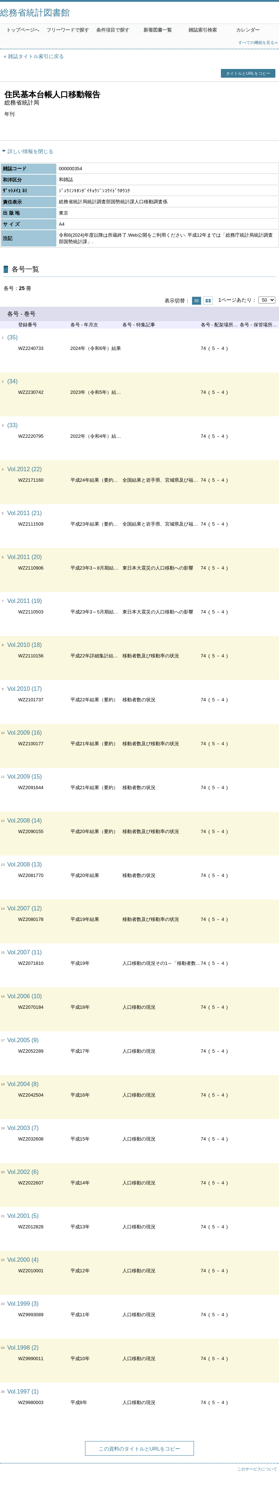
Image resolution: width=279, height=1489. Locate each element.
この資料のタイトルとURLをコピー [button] (140, 1449)
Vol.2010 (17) (24, 689)
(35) (12, 337)
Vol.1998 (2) (23, 1348)
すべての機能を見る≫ (258, 42)
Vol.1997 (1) (23, 1391)
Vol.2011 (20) (24, 557)
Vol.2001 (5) (23, 1216)
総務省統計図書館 (35, 12)
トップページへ (22, 30)
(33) (12, 425)
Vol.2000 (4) (23, 1260)
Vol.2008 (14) (24, 820)
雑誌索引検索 (203, 30)
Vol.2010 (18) (24, 645)
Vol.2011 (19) (24, 601)
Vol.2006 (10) (24, 996)
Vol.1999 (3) (23, 1304)
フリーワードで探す (67, 30)
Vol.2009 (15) (24, 777)
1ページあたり (235, 300)
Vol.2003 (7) (23, 1128)
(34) (12, 381)
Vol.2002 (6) (23, 1172)
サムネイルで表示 (208, 301)
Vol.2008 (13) (24, 864)
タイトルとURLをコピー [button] (248, 73)
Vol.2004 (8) (23, 1084)
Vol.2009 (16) (24, 733)
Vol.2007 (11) (24, 952)
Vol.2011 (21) (24, 513)
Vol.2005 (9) (23, 1040)
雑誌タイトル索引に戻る (36, 56)
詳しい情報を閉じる (30, 151)
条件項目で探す (112, 30)
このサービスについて (257, 1469)
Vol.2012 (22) (24, 469)
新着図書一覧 (157, 30)
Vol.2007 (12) (24, 908)
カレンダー (248, 30)
